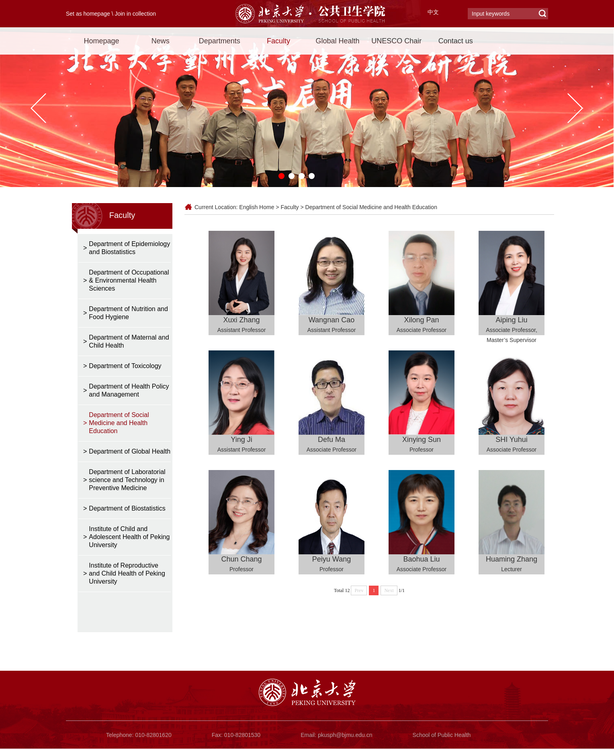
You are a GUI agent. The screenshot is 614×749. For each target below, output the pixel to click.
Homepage (101, 41)
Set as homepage (88, 13)
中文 (433, 12)
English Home (256, 207)
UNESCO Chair (396, 41)
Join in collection (135, 13)
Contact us (455, 41)
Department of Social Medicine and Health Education (371, 207)
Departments (219, 41)
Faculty (278, 41)
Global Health (337, 41)
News (160, 41)
